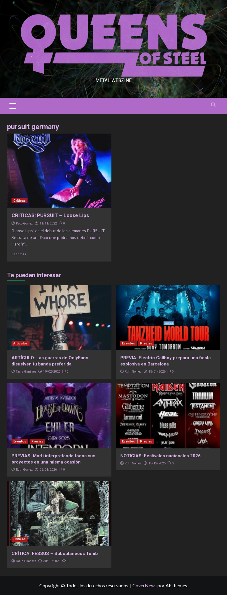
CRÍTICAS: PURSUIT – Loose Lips (50, 215)
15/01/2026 (157, 371)
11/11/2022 (48, 223)
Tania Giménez (26, 371)
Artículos (20, 343)
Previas (146, 343)
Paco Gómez (24, 223)
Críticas (19, 201)
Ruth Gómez (133, 371)
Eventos (128, 343)
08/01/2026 (48, 469)
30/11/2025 (51, 561)
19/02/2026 (51, 371)
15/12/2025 (157, 463)
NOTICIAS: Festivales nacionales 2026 (160, 455)
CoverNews (144, 585)
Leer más (19, 254)
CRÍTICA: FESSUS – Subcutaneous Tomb (55, 553)
